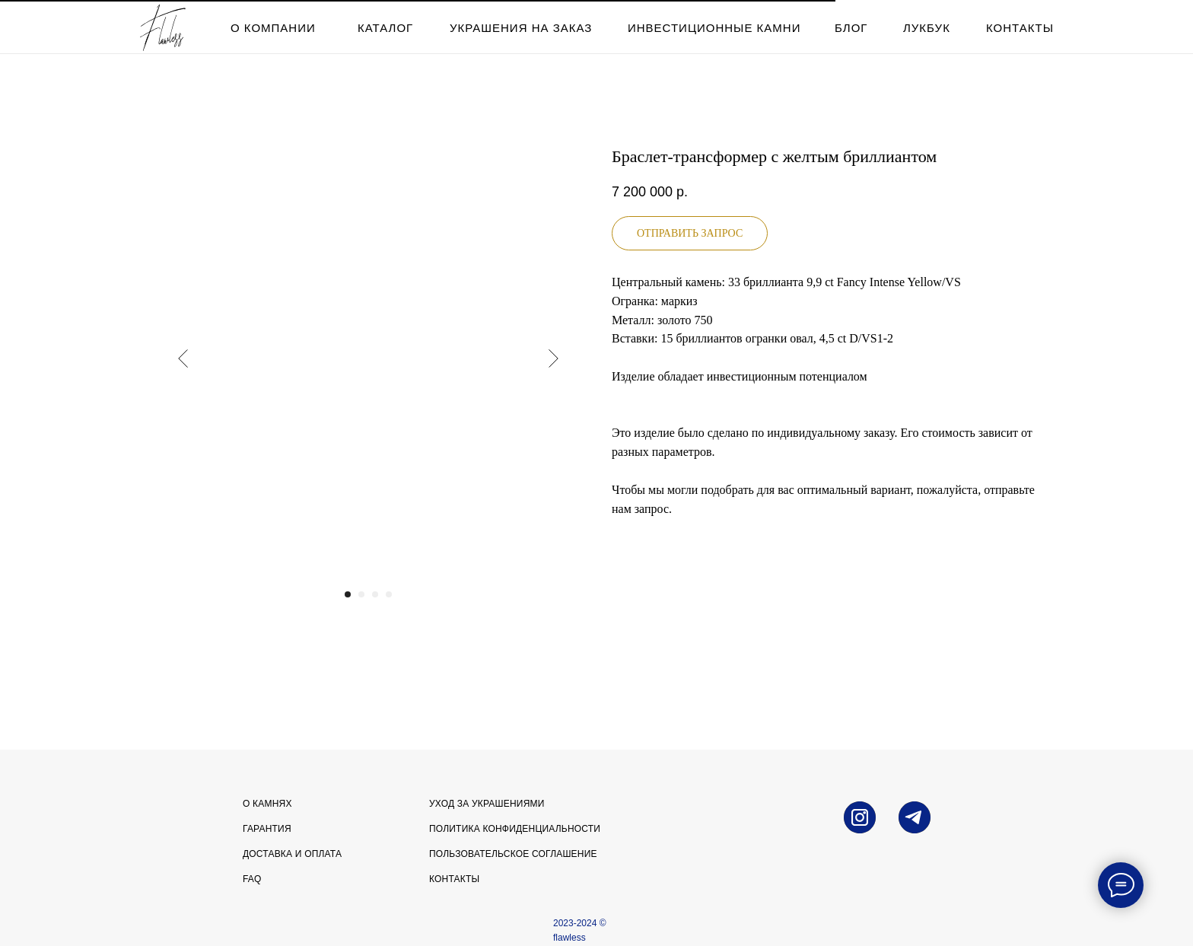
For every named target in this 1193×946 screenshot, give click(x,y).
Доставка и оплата (292, 854)
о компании (273, 27)
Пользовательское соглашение (513, 854)
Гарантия (267, 828)
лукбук (926, 27)
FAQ (252, 879)
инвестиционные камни (714, 27)
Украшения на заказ (521, 27)
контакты (1020, 27)
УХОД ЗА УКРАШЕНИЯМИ (487, 803)
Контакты (454, 879)
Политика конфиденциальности (514, 828)
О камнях (267, 803)
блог (851, 27)
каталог (385, 27)
